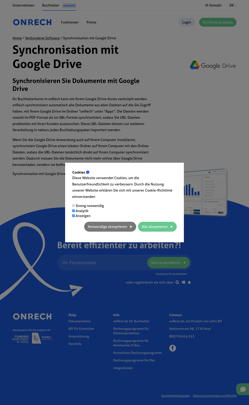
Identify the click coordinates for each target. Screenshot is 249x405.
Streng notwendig (90, 205)
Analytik (82, 210)
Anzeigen (83, 215)
